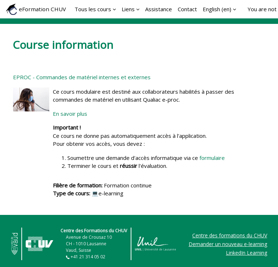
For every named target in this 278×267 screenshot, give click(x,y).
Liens (128, 9)
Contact (187, 9)
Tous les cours (93, 9)
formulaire (212, 157)
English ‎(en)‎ (217, 9)
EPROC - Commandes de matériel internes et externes (82, 77)
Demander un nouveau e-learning (228, 244)
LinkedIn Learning (246, 252)
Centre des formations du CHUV (229, 235)
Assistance (158, 9)
